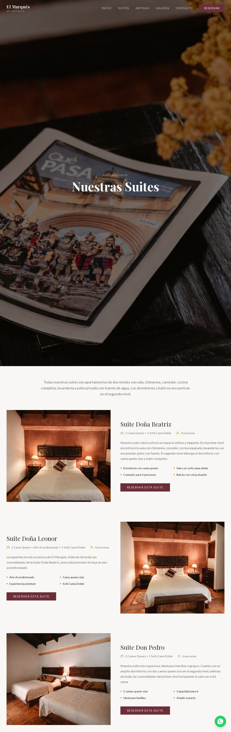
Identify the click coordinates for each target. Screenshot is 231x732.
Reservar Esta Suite (145, 487)
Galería (162, 8)
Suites (123, 8)
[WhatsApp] (220, 721)
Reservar (212, 8)
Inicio (106, 8)
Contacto (184, 8)
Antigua (142, 8)
